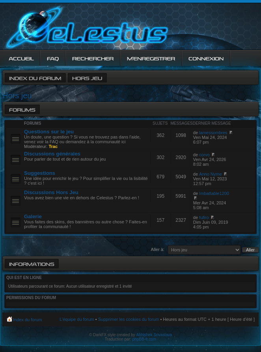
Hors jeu (87, 77)
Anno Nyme (210, 174)
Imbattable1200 (214, 193)
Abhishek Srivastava (154, 335)
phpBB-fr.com (144, 339)
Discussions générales (52, 154)
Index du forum (35, 77)
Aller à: (157, 249)
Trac (53, 146)
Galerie (33, 216)
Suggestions (39, 173)
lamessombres (213, 132)
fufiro (204, 217)
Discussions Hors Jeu (51, 192)
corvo (204, 154)
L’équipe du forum (77, 319)
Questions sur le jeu (49, 132)
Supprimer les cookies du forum (128, 319)
